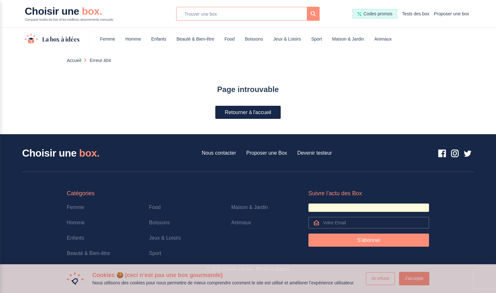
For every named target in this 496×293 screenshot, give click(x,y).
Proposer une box (451, 13)
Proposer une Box (266, 153)
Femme (107, 39)
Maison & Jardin (348, 39)
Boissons (254, 39)
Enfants (158, 39)
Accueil (74, 60)
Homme (133, 39)
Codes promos (374, 14)
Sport (316, 39)
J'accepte (414, 278)
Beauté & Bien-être (195, 39)
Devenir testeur (314, 153)
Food (230, 39)
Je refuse (380, 278)
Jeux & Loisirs (287, 39)
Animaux (383, 39)
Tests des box (415, 13)
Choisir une (69, 13)
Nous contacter (219, 153)
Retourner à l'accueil (248, 112)
